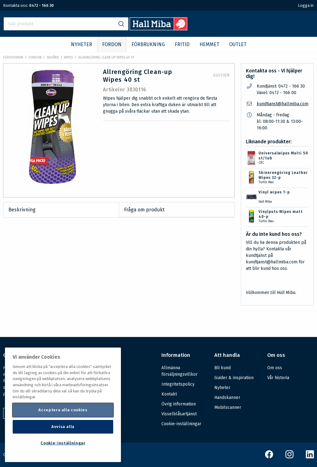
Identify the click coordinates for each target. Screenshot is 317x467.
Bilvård (53, 57)
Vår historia (278, 377)
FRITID (182, 44)
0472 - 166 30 (41, 5)
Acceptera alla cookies (62, 410)
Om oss (274, 367)
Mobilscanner (227, 407)
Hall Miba (265, 202)
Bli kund (222, 367)
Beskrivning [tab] (22, 210)
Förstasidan (13, 57)
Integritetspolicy (178, 384)
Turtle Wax (266, 182)
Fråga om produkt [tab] (144, 210)
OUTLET (237, 44)
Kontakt (169, 394)
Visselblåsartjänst (179, 414)
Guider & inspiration (234, 377)
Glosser (221, 75)
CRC (261, 163)
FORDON (112, 44)
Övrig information (178, 404)
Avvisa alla (63, 426)
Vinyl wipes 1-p (274, 192)
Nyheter (222, 387)
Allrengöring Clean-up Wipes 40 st (106, 57)
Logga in (306, 5)
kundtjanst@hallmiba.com (282, 103)
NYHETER (81, 44)
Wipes (68, 57)
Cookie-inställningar (181, 424)
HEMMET (209, 44)
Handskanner (227, 397)
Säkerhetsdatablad (145, 319)
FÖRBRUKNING (148, 44)
